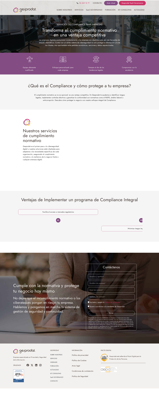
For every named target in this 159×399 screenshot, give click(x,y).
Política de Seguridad (80, 387)
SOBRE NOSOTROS (64, 10)
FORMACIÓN (110, 10)
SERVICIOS (79, 10)
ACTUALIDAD (139, 10)
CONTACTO (97, 3)
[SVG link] (109, 380)
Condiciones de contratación (82, 381)
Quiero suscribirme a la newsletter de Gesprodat (107, 317)
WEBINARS (53, 373)
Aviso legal (76, 376)
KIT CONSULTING (124, 10)
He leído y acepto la (105, 313)
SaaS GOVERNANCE (94, 10)
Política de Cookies (79, 371)
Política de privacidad (112, 313)
